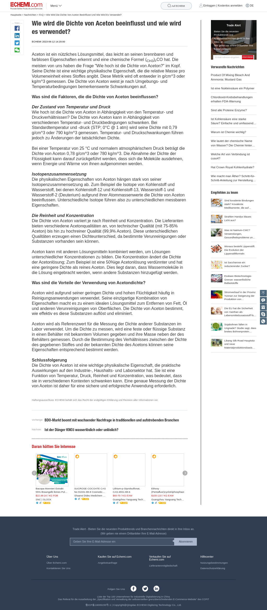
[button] (34, 472)
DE (252, 5)
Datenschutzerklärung (213, 568)
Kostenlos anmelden (230, 5)
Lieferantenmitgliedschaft (163, 565)
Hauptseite (15, 15)
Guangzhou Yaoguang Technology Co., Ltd (129, 499)
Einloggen (209, 5)
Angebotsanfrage (107, 562)
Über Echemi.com (57, 562)
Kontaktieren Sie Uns (58, 568)
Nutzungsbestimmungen (214, 562)
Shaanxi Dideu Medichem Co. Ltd (90, 495)
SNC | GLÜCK (43, 499)
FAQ (41, 15)
